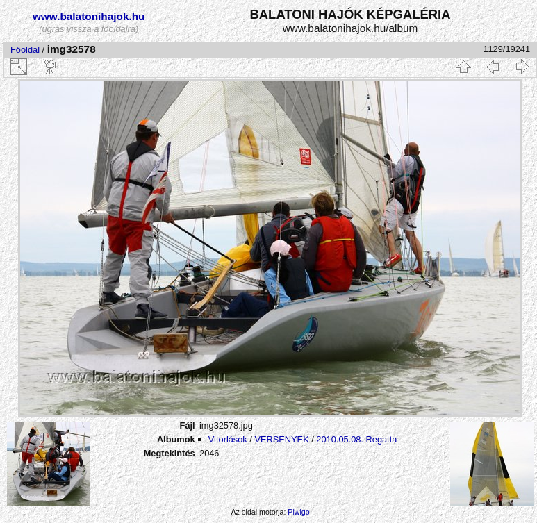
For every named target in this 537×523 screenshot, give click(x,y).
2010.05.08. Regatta (356, 439)
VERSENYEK (281, 439)
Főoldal (25, 49)
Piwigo (298, 512)
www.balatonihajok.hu (89, 16)
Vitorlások (227, 439)
